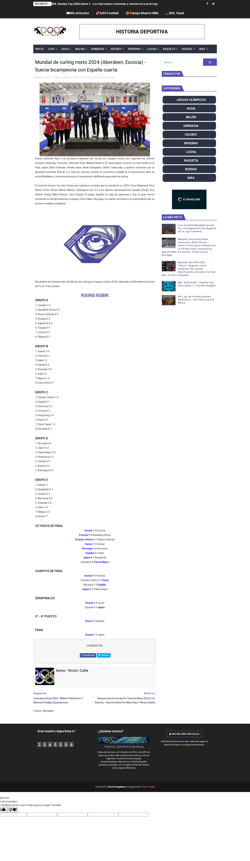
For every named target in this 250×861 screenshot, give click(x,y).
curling (88, 77)
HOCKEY (116, 49)
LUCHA (151, 49)
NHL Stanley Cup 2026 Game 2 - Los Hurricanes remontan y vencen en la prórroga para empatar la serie (119, 4)
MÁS (202, 49)
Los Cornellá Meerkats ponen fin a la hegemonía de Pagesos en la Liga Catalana (197, 228)
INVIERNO (134, 49)
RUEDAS (187, 49)
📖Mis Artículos (77, 13)
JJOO (51, 49)
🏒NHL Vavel (174, 13)
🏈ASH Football (107, 13)
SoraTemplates (117, 786)
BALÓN (79, 49)
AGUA (65, 49)
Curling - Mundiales (104, 77)
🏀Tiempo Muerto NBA (142, 13)
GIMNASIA (97, 49)
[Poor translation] (12, 810)
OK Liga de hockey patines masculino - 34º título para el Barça (196, 299)
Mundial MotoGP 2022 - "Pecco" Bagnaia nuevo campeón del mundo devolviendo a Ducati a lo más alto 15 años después (189, 268)
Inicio (39, 49)
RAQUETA (169, 49)
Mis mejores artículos (184, 734)
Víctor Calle (148, 786)
